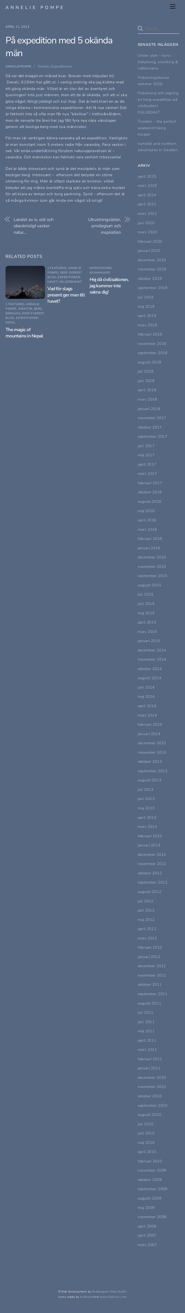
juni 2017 (146, 445)
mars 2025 (147, 185)
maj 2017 (146, 455)
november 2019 (152, 269)
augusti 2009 (149, 1198)
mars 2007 (147, 1244)
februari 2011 (150, 1059)
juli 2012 (145, 901)
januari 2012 (149, 956)
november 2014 (152, 659)
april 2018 (147, 390)
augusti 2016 (149, 501)
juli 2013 (145, 789)
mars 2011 (147, 1049)
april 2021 (147, 204)
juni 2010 (146, 1133)
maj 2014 (146, 696)
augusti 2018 (149, 362)
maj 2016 (146, 511)
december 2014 (152, 650)
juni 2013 (146, 798)
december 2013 (152, 743)
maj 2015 (146, 613)
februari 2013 (150, 836)
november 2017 (152, 417)
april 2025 (147, 176)
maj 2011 (146, 1031)
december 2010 (152, 1077)
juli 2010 (145, 1124)
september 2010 (152, 1105)
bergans (13, 313)
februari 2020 (150, 241)
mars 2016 (147, 529)
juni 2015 (146, 603)
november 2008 (152, 1216)
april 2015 (147, 622)
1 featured (15, 304)
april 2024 (147, 195)
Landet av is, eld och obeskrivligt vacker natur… (33, 225)
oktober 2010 (150, 1096)
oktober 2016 (150, 492)
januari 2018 (149, 408)
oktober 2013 (150, 761)
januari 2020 (149, 250)
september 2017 (152, 436)
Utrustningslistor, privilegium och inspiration (104, 225)
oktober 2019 (150, 278)
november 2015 (152, 566)
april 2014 (147, 705)
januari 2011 (149, 1068)
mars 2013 (147, 826)
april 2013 (147, 817)
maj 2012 (146, 919)
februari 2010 (150, 1161)
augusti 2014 (149, 678)
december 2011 (152, 966)
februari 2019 (150, 334)
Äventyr (25, 309)
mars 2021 (147, 213)
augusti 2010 (149, 1114)
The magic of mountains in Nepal (24, 333)
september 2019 (152, 287)
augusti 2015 (149, 585)
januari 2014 (149, 733)
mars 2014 (147, 715)
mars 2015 (147, 631)
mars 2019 (147, 325)
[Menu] (173, 6)
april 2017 (147, 464)
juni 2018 (146, 380)
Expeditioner (62, 66)
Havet (52, 282)
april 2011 (147, 1040)
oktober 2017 (150, 427)
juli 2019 (145, 297)
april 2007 (147, 1235)
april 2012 (147, 928)
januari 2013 (149, 845)
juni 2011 (146, 1021)
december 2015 (152, 557)
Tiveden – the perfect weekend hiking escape (157, 128)
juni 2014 (146, 687)
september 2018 (152, 352)
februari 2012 (150, 947)
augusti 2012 (149, 891)
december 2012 (152, 854)
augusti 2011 (149, 1003)
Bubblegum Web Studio (109, 1291)
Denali (43, 66)
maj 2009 (146, 1207)
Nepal (11, 322)
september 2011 (152, 993)
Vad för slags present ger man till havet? (66, 295)
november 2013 (152, 752)
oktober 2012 (150, 873)
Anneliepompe (19, 66)
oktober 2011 (150, 984)
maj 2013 (146, 808)
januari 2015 (149, 640)
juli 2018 (145, 371)
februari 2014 (150, 724)
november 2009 (152, 1170)
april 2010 (147, 1151)
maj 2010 (146, 1142)
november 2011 (152, 975)
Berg (38, 309)
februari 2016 (150, 538)
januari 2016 (149, 548)
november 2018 (152, 343)
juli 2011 (145, 1012)
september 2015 (152, 575)
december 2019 (152, 260)
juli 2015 (145, 594)
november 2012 (152, 863)
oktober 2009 (150, 1179)
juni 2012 (146, 910)
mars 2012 (147, 938)
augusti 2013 (149, 780)
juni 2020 (146, 223)
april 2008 (147, 1226)
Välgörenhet (70, 282)
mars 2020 (147, 232)
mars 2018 (147, 399)
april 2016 (147, 520)
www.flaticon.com (113, 1297)
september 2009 (152, 1188)
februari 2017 (150, 483)
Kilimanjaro (100, 273)
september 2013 (152, 771)
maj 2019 (146, 306)
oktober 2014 (150, 668)
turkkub (86, 1297)
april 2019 (147, 315)
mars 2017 (147, 473)
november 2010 (152, 1086)
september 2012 (152, 882)
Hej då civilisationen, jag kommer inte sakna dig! (109, 285)
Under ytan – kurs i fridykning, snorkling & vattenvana (158, 62)
